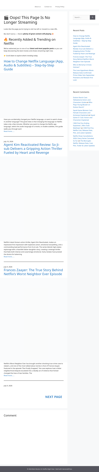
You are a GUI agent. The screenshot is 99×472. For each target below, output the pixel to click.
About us (38, 7)
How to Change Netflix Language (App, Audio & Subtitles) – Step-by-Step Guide (34, 65)
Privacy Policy (59, 7)
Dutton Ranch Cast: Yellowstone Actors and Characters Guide (81, 99)
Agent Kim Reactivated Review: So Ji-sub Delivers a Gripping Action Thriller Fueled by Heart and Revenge (33, 149)
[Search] (92, 17)
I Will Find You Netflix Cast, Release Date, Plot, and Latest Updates (83, 130)
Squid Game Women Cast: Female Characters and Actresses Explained (83, 112)
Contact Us (48, 7)
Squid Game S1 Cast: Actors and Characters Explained (84, 117)
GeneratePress (67, 469)
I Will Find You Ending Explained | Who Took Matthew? (81, 125)
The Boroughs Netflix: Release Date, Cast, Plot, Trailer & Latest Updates (84, 143)
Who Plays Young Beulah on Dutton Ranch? (82, 104)
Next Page (53, 397)
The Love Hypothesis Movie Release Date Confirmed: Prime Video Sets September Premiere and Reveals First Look (83, 75)
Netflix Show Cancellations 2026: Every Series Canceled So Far (83, 138)
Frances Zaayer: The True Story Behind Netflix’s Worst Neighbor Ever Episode (33, 272)
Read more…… (9, 131)
